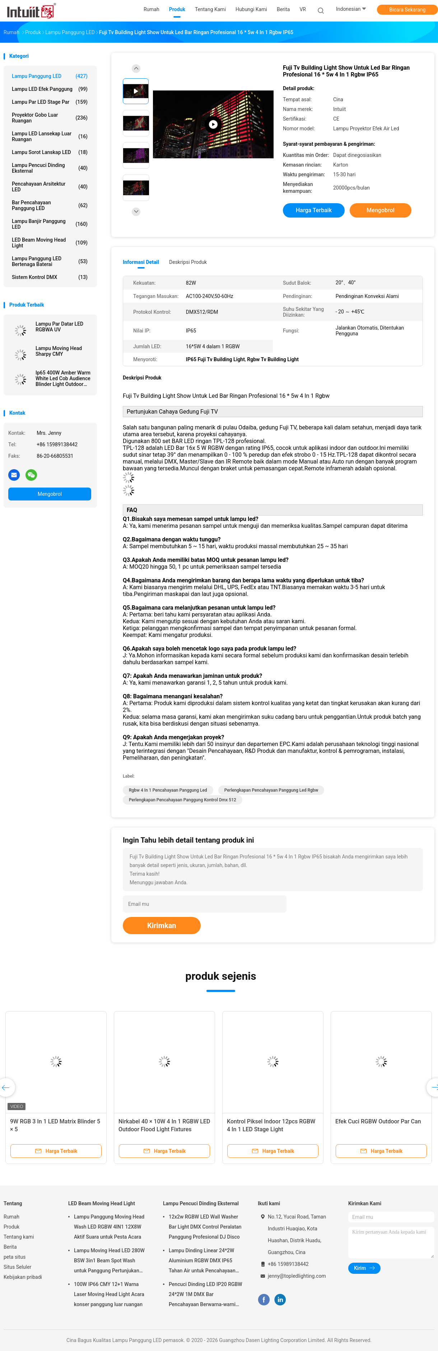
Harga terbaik (314, 210)
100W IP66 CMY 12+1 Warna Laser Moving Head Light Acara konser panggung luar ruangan (109, 1294)
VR (302, 9)
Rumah (11, 1217)
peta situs (14, 1257)
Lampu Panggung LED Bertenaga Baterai (50, 261)
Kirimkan (161, 925)
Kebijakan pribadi (23, 1277)
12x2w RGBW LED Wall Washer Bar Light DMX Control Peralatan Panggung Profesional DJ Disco (205, 1227)
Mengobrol (50, 494)
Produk (11, 1227)
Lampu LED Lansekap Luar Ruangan (50, 136)
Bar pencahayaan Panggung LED (50, 205)
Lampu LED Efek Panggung (50, 89)
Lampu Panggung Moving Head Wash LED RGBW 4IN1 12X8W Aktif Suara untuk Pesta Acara (109, 1227)
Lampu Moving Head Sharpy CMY (59, 351)
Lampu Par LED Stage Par (50, 102)
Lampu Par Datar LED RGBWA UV (59, 326)
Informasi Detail (141, 262)
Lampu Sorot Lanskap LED (50, 152)
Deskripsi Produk (188, 262)
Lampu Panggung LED (50, 76)
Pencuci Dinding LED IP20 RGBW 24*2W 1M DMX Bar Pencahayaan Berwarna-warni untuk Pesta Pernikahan (205, 1295)
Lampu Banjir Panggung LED (50, 224)
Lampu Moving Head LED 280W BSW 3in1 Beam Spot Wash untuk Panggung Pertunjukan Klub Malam (109, 1262)
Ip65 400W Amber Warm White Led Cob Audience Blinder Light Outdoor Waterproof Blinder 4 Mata (63, 378)
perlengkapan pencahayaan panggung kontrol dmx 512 (182, 799)
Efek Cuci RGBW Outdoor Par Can (378, 1121)
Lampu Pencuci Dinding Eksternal (50, 168)
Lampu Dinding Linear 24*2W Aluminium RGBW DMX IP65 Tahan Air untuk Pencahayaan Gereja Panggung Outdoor (202, 1262)
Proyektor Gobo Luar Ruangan (50, 118)
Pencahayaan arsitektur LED (50, 186)
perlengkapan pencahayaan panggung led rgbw (271, 790)
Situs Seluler (17, 1267)
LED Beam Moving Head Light (50, 242)
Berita (10, 1247)
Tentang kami (19, 1237)
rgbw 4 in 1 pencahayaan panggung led (168, 790)
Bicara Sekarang (408, 10)
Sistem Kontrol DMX (50, 277)
